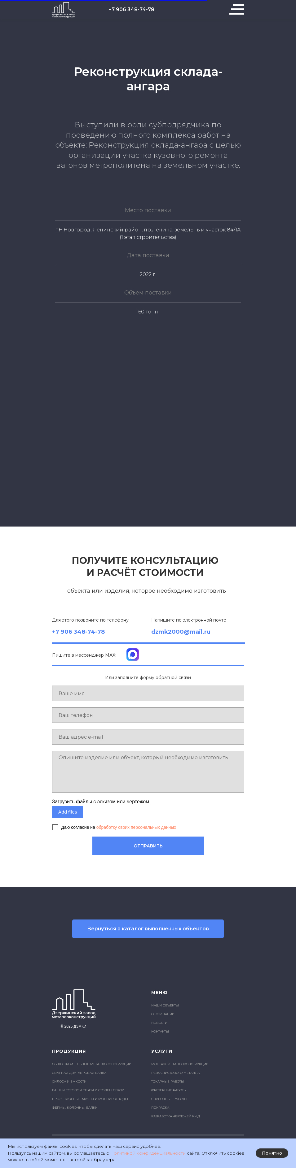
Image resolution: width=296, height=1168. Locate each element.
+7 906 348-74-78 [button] (131, 9)
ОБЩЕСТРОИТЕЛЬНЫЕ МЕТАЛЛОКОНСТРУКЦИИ (91, 1064)
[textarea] (148, 772)
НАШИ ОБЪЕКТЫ (165, 1005)
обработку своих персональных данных (136, 827)
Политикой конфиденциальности (148, 1153)
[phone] (148, 715)
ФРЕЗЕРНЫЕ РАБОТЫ (169, 1090)
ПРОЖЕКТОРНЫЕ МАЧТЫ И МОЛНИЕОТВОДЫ (90, 1099)
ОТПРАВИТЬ (148, 846)
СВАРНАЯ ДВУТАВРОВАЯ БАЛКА (79, 1073)
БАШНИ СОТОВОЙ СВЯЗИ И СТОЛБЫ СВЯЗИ (88, 1090)
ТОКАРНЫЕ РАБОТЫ (167, 1081)
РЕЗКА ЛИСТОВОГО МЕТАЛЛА (175, 1073)
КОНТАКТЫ (160, 1031)
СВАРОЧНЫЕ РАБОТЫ (169, 1099)
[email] (148, 737)
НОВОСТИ (159, 1023)
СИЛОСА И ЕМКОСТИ (69, 1081)
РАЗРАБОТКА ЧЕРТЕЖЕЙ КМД (175, 1116)
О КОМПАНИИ (163, 1014)
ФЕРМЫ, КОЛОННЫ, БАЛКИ (75, 1108)
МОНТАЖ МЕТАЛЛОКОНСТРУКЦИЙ (180, 1064)
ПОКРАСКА (160, 1108)
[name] (148, 693)
